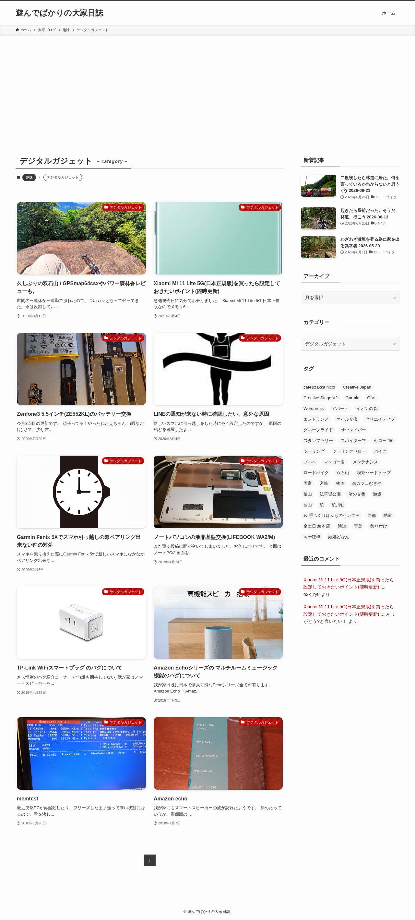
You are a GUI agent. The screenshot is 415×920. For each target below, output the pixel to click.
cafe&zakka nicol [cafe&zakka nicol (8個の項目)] (319, 387)
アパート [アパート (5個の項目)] (340, 408)
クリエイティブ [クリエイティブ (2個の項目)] (380, 419)
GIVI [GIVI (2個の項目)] (371, 397)
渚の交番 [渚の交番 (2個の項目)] (357, 494)
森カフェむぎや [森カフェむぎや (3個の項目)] (367, 483)
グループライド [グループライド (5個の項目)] (318, 429)
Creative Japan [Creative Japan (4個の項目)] (357, 387)
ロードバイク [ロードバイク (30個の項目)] (316, 472)
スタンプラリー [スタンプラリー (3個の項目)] (318, 440)
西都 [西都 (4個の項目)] (371, 515)
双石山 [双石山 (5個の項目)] (343, 472)
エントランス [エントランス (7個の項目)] (316, 419)
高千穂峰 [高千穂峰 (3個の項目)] (311, 536)
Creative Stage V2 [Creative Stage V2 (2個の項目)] (320, 397)
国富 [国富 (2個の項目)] (307, 483)
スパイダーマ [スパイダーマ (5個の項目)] (353, 440)
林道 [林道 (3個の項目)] (340, 483)
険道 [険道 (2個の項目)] (342, 526)
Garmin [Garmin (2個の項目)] (353, 397)
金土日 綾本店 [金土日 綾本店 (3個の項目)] (316, 526)
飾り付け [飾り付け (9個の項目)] (378, 526)
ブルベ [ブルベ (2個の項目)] (309, 462)
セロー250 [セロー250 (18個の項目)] (384, 440)
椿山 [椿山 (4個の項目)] (307, 494)
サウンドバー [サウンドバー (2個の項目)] (353, 429)
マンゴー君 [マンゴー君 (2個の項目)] (334, 462)
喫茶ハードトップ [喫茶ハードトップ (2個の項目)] (374, 472)
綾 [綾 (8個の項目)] (322, 504)
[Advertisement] (207, 84)
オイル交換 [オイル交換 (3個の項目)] (347, 419)
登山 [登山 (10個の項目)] (307, 504)
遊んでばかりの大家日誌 (59, 13)
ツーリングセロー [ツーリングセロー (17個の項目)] (349, 451)
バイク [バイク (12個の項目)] (380, 451)
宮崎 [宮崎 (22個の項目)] (324, 483)
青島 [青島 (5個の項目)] (358, 526)
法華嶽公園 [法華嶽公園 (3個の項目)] (330, 494)
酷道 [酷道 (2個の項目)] (388, 515)
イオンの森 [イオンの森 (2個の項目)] (366, 408)
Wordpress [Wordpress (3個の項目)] (313, 408)
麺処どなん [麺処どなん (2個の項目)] (338, 536)
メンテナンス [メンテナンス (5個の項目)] (365, 462)
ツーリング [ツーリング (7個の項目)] (314, 451)
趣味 (29, 177)
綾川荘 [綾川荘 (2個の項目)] (338, 504)
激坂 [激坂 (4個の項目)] (377, 494)
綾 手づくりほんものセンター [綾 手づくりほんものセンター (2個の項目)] (331, 515)
